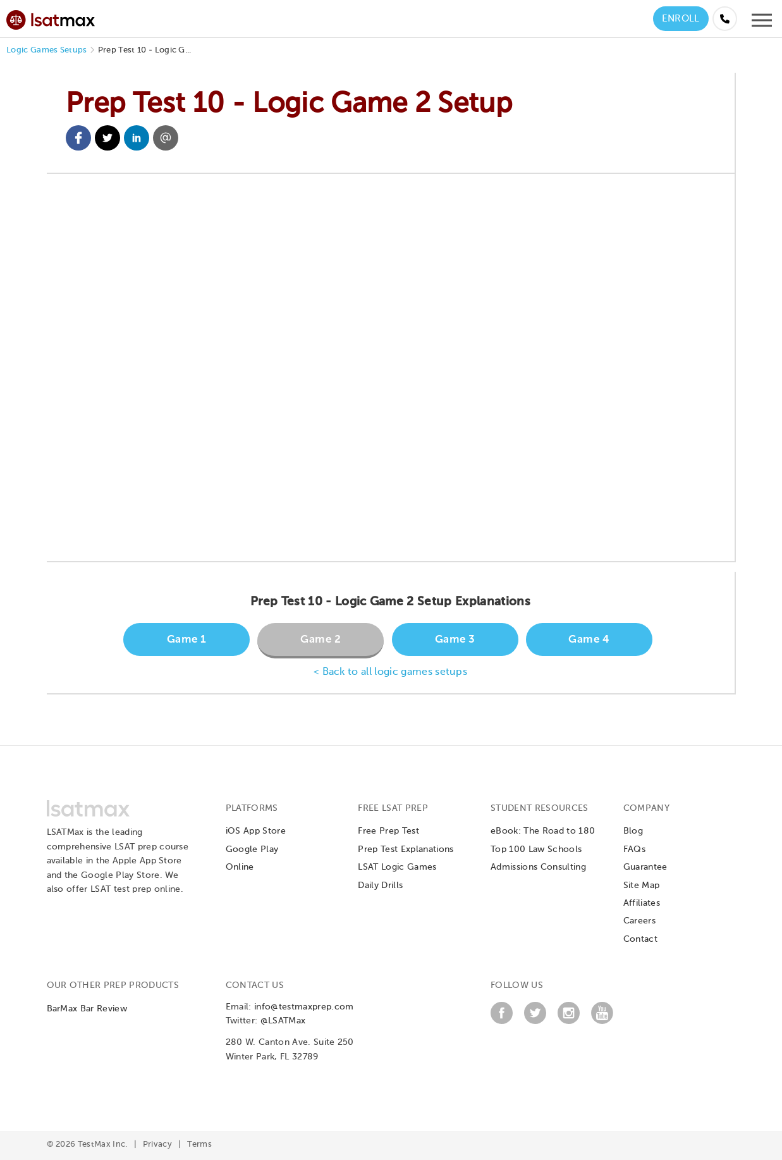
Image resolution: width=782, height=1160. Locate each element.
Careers (639, 920)
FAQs (634, 849)
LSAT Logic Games (397, 867)
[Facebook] (502, 1021)
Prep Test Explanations (405, 849)
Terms (199, 1144)
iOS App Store (256, 831)
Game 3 (455, 639)
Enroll (681, 18)
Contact (640, 939)
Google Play (252, 849)
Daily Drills (380, 885)
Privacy (157, 1144)
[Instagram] (569, 1021)
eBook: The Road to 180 (543, 831)
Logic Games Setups (46, 50)
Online (240, 867)
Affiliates (641, 903)
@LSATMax (283, 1020)
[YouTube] (602, 1021)
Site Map (641, 885)
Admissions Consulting (538, 867)
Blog (633, 831)
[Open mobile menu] (762, 23)
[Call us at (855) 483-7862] (724, 18)
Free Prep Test (388, 831)
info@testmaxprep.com (303, 1007)
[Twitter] (535, 1021)
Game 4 (588, 639)
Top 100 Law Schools (536, 849)
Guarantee (645, 867)
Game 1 (187, 639)
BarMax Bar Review (87, 1008)
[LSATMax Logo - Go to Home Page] (50, 18)
